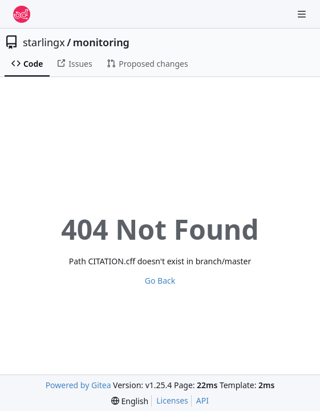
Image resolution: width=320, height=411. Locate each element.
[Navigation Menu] (302, 14)
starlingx (44, 42)
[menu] (129, 401)
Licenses (172, 400)
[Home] (22, 14)
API (202, 400)
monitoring (101, 42)
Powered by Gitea (78, 385)
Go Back (160, 280)
